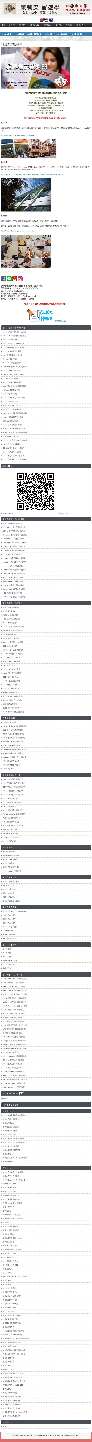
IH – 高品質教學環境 (10, 359)
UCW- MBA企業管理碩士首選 (13, 1072)
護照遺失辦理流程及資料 (12, 1400)
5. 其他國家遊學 (63, 33)
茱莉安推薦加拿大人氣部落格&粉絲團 (16, 1338)
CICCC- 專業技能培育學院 (12, 1033)
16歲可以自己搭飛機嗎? (11, 1416)
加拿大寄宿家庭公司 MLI (12, 1408)
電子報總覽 (7, 949)
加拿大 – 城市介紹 (9, 889)
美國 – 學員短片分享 (10, 885)
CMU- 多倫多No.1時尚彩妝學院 (14, 983)
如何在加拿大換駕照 (10, 1393)
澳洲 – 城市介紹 (8, 893)
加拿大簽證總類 (8, 1123)
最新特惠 (13, 24)
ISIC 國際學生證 (9, 1257)
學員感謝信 (79, 25)
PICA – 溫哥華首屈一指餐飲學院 (14, 998)
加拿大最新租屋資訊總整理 (12, 1296)
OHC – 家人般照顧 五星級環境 (14, 398)
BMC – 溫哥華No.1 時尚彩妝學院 (15, 979)
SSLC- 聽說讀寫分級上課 (12, 351)
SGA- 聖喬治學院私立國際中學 (14, 787)
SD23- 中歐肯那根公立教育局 (13, 712)
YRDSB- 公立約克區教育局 (12, 630)
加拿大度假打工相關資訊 (12, 1215)
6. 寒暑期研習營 (77, 34)
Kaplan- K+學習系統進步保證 (13, 374)
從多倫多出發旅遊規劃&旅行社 (14, 1381)
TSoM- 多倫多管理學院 (11, 1052)
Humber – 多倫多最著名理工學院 (14, 562)
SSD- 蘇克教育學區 (10, 704)
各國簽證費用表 (8, 1154)
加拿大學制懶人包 (9, 611)
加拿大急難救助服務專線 (12, 1199)
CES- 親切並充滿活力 (10, 421)
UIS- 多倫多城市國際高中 (12, 802)
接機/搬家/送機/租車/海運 (12, 1249)
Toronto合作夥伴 (9, 931)
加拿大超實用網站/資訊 (11, 1226)
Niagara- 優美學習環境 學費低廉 (14, 570)
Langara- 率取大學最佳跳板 (13, 566)
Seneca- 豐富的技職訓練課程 (13, 585)
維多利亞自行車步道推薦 (12, 1404)
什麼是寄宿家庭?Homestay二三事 (15, 1412)
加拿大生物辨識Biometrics (12, 1238)
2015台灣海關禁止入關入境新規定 (15, 1277)
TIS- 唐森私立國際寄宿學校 (12, 837)
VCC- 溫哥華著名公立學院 (12, 593)
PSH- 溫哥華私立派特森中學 (13, 795)
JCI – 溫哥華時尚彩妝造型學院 (14, 1014)
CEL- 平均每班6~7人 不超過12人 (14, 460)
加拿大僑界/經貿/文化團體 (12, 1315)
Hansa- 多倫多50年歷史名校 (13, 417)
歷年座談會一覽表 (9, 964)
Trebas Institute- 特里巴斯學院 (14, 1087)
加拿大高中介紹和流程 (11, 607)
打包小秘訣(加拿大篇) (11, 1304)
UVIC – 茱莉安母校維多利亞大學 (14, 332)
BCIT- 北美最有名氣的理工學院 (14, 531)
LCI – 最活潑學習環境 (10, 378)
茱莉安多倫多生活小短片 (12, 901)
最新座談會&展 (36, 24)
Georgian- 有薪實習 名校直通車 (14, 558)
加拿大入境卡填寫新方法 (12, 1119)
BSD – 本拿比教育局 (10, 623)
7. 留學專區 (7, 37)
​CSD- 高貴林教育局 (10, 634)
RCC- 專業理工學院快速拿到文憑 (15, 1025)
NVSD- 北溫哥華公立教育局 (13, 642)
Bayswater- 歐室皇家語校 (12, 363)
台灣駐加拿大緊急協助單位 (12, 1203)
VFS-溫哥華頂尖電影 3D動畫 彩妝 (15, 1029)
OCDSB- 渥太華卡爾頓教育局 (13, 654)
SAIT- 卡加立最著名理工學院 (13, 577)
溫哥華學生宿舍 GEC (10, 1265)
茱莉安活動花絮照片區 (11, 867)
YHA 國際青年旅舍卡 (10, 1261)
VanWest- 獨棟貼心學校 (11, 390)
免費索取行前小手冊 (10, 960)
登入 (4, 1426)
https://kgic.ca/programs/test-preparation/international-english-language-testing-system (32, 174)
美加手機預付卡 (8, 1207)
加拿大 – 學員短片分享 (11, 881)
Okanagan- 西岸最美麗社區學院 (14, 574)
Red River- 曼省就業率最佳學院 (14, 597)
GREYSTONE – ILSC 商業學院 (14, 986)
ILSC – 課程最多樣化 (10, 340)
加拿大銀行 (7, 1389)
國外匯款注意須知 (9, 1191)
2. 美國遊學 (20, 34)
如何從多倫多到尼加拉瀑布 (12, 1377)
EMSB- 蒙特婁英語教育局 (12, 673)
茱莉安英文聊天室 (9, 1253)
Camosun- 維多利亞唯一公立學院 (15, 535)
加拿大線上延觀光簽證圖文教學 (14, 1142)
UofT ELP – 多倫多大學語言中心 (14, 336)
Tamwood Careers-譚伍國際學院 (14, 1056)
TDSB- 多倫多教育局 (10, 615)
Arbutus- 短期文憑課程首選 (12, 1017)
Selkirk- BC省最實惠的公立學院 (14, 589)
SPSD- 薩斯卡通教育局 (11, 689)
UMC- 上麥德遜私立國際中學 (13, 779)
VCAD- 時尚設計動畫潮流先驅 (13, 1010)
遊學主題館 (49, 24)
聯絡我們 (25, 29)
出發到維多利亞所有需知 (12, 1323)
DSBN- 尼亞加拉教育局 (11, 677)
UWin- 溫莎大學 (8, 769)
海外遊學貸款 (8, 1269)
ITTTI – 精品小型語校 (10, 402)
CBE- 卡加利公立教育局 (11, 658)
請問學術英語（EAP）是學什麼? (14, 1180)
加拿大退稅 (7, 1211)
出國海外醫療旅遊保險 (11, 1230)
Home (3, 25)
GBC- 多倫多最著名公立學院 (13, 554)
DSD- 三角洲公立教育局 (11, 669)
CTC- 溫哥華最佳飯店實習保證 (14, 1037)
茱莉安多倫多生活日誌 (11, 855)
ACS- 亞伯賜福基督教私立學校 (14, 783)
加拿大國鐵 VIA (8, 1327)
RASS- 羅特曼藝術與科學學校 (13, 810)
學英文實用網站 (8, 1311)
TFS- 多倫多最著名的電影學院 (14, 1021)
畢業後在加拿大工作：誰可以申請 (15, 1158)
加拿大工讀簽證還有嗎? (11, 1150)
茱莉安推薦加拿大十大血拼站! (13, 1331)
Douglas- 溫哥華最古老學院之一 (14, 550)
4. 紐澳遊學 (48, 34)
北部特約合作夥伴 (9, 915)
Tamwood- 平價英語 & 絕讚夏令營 (15, 367)
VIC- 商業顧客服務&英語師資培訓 (15, 1079)
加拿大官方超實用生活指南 (12, 1335)
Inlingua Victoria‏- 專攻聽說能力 (14, 429)
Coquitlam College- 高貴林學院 (14, 1083)
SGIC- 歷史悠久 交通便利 (12, 409)
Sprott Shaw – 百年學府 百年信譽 (15, 1006)
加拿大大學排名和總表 (11, 1176)
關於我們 (23, 24)
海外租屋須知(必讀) (10, 1300)
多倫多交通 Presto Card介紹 (13, 1373)
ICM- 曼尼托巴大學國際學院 (13, 730)
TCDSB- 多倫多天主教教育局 (13, 627)
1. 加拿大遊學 (8, 33)
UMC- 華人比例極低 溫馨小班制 (14, 386)
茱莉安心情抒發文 (9, 852)
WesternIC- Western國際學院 (13, 742)
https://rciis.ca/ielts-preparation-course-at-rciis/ (17, 231)
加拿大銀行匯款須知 (10, 1188)
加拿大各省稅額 (8, 1242)
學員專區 (16, 28)
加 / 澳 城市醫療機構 (10, 1288)
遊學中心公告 (7, 957)
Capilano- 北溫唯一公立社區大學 (14, 757)
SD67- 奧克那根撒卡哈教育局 (13, 696)
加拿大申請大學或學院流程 (12, 523)
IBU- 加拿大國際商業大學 (12, 765)
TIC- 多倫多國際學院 (10, 799)
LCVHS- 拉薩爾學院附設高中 (13, 791)
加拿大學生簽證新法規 (11, 1127)
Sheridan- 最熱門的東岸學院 (13, 581)
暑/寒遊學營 (7, 968)
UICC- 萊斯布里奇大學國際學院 (14, 738)
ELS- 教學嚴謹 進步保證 (11, 436)
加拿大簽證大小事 (9, 1134)
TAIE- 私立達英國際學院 (11, 818)
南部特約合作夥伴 (9, 923)
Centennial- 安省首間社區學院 (13, 539)
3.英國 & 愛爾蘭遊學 (34, 34)
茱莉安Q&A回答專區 (10, 859)
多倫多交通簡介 (8, 1369)
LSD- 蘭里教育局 (9, 665)
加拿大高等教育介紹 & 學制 (13, 1172)
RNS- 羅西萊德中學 (10, 829)
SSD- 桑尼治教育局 (10, 646)
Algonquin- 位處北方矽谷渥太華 (14, 527)
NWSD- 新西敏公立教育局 (12, 700)
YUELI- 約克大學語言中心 (12, 745)
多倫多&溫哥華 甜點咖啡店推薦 (14, 1354)
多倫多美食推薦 (8, 1362)
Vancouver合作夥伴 (10, 927)
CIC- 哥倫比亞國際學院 (11, 806)
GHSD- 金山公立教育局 (11, 681)
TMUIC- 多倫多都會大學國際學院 (15, 726)
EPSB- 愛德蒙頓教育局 (11, 692)
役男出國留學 (8, 1273)
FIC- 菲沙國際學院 (9, 722)
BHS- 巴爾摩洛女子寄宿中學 (13, 826)
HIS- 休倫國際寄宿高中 (11, 822)
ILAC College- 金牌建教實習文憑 (14, 990)
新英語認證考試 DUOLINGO (13, 1385)
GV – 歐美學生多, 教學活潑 (12, 355)
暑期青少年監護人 (9, 1162)
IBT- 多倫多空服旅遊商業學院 (13, 1060)
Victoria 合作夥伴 (9, 934)
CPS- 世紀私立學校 (10, 841)
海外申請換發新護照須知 (12, 1397)
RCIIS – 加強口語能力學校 (12, 382)
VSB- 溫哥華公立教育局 (11, 619)
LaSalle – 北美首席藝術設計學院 (14, 1002)
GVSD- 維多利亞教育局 (11, 661)
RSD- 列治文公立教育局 (11, 685)
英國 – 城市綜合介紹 (10, 897)
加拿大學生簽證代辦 (10, 1131)
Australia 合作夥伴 (9, 938)
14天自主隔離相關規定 (11, 1195)
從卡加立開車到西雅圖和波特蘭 (14, 1350)
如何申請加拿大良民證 (11, 1146)
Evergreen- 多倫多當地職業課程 (14, 1041)
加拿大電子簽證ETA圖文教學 (13, 1138)
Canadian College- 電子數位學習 (14, 1048)
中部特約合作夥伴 (9, 919)
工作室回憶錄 (7, 953)
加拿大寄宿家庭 (8, 863)
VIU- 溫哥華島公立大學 (11, 761)
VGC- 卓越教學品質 (10, 394)
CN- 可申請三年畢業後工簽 (12, 1064)
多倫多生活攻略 (8, 1366)
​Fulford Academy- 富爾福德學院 (14, 814)
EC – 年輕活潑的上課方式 (12, 405)
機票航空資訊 (8, 1284)
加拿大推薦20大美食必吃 (12, 1342)
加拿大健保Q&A (8, 1234)
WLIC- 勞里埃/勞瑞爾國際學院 (13, 734)
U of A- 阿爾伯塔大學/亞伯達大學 (14, 749)
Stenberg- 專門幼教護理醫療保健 (15, 1075)
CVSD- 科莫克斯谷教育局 (12, 708)
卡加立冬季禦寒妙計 (10, 1346)
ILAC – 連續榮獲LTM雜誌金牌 (13, 343)
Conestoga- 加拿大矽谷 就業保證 (14, 543)
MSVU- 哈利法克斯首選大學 (13, 753)
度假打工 (60, 24)
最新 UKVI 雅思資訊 (10, 1246)
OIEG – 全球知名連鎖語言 (12, 371)
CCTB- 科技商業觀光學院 (12, 1068)
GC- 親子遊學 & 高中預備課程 (13, 448)
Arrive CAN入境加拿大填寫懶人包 (15, 1115)
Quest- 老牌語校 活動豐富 (12, 452)
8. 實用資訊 (20, 37)
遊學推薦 (69, 25)
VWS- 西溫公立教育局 (11, 638)
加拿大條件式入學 (9, 1184)
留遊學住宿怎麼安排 (10, 1292)
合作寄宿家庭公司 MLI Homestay (14, 911)
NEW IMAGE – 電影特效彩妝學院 (15, 994)
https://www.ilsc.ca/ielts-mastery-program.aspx (17, 135)
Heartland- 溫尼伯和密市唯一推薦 (15, 432)
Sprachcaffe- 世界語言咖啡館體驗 (15, 413)
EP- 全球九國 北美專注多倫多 (13, 456)
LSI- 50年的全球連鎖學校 (12, 444)
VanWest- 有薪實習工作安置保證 (14, 1044)
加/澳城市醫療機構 (9, 1308)
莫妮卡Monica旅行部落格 (12, 871)
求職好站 (6, 1222)
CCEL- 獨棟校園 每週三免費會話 (14, 347)
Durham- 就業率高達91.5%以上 (14, 546)
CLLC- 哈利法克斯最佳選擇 (12, 425)
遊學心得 (5, 29)
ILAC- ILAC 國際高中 (10, 833)
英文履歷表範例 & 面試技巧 (13, 1219)
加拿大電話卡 (8, 1280)
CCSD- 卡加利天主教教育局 (13, 650)
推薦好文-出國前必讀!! (11, 1319)
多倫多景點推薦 (8, 1358)
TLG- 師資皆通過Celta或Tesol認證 (15, 440)
